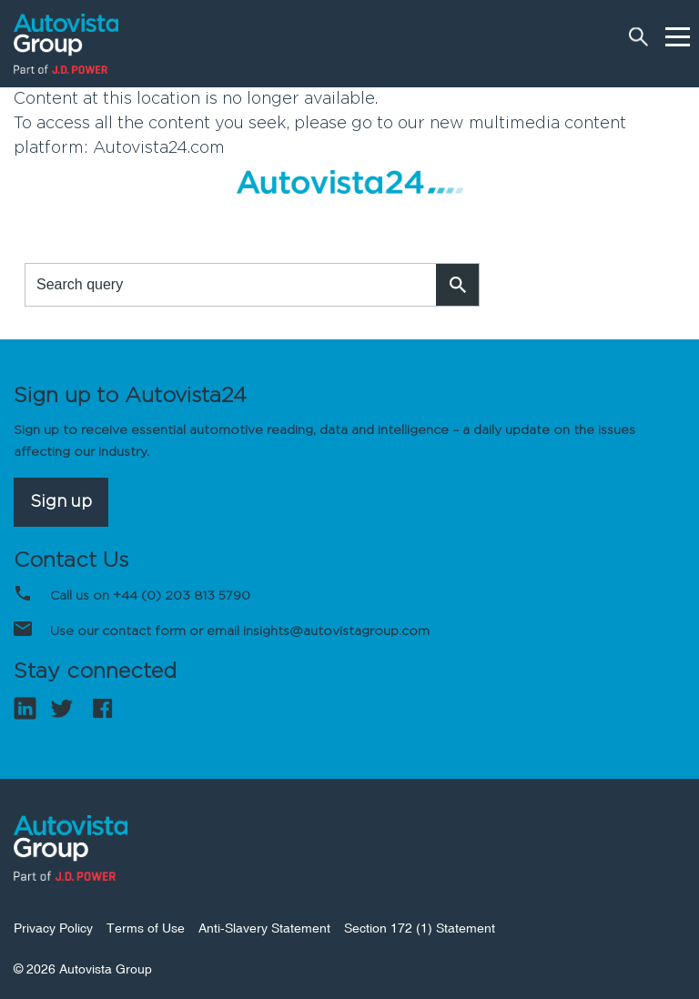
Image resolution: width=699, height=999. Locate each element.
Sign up (61, 502)
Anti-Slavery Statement (264, 928)
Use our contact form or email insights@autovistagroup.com (240, 631)
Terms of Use (145, 928)
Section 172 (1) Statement (419, 928)
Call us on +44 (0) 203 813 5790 (150, 596)
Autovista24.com (159, 148)
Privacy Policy (53, 928)
